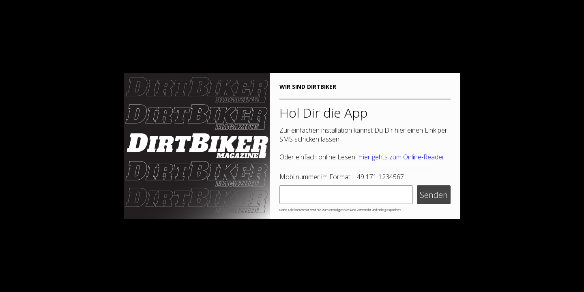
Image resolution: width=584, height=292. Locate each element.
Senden (434, 194)
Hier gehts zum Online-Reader (401, 156)
